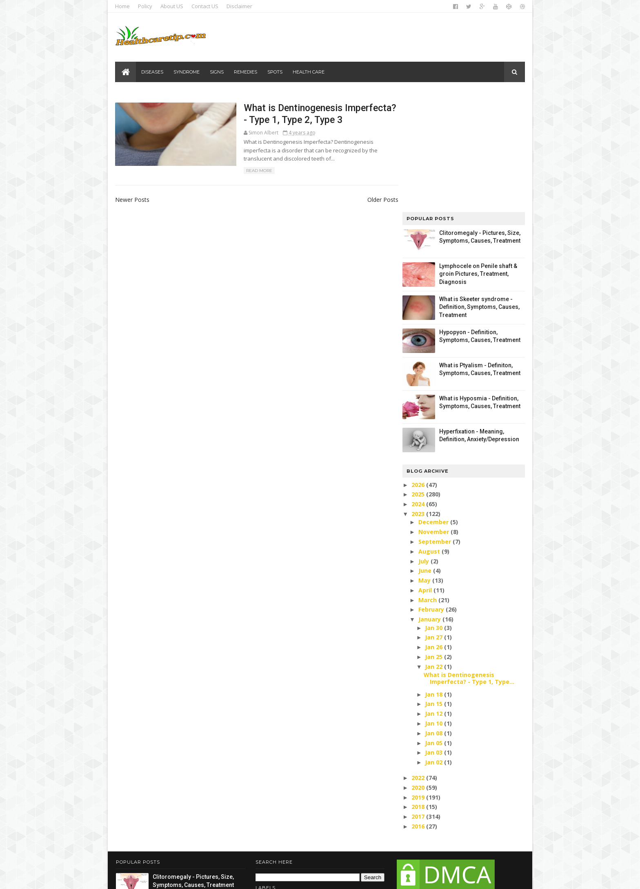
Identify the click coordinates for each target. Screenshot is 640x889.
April (424, 470)
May (424, 461)
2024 (418, 385)
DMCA (441, 835)
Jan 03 (433, 633)
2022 (418, 658)
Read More (240, 171)
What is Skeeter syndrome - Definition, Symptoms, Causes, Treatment (478, 187)
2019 (418, 677)
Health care (309, 72)
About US (172, 6)
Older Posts (367, 201)
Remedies (246, 72)
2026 (418, 365)
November (433, 412)
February (430, 490)
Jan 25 (433, 537)
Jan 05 (433, 623)
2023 (418, 394)
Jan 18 (433, 575)
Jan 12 (433, 594)
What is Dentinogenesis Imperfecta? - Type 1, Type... (468, 558)
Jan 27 (433, 518)
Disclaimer (240, 6)
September (434, 422)
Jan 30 (433, 508)
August (428, 432)
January (429, 500)
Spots (275, 72)
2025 (418, 375)
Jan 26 (433, 528)
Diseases (153, 72)
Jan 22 (433, 547)
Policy (146, 6)
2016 (418, 706)
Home (123, 6)
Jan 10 (433, 604)
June (424, 451)
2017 (418, 697)
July (423, 441)
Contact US (205, 6)
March (427, 480)
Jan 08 (433, 613)
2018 (418, 687)
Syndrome (187, 72)
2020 (418, 668)
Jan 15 (433, 584)
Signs (217, 72)
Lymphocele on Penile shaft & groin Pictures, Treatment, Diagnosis (477, 154)
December (433, 403)
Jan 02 (433, 643)
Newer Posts (133, 201)
